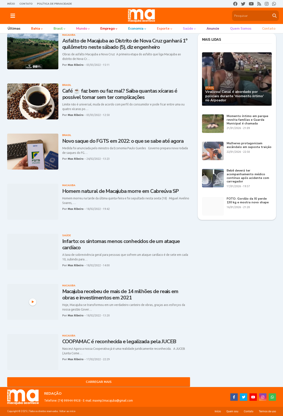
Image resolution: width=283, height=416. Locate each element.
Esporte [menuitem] (163, 28)
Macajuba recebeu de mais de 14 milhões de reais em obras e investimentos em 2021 (120, 294)
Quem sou (232, 411)
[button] (12, 15)
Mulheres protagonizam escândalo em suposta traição (249, 145)
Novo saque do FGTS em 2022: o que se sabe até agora (123, 141)
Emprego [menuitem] (107, 28)
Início (11, 3)
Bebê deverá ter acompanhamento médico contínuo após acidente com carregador (248, 176)
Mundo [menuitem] (81, 28)
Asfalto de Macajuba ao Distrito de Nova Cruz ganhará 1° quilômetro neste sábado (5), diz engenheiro (124, 44)
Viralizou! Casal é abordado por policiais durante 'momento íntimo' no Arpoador (234, 96)
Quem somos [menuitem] (240, 28)
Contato (26, 3)
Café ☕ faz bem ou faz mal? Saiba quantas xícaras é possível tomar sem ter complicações (119, 94)
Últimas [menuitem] (14, 28)
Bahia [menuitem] (35, 28)
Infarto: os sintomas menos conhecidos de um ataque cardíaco (121, 244)
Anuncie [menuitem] (213, 28)
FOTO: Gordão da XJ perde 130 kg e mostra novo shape (248, 200)
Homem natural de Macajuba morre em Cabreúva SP (120, 191)
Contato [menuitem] (268, 28)
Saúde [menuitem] (188, 28)
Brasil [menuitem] (58, 28)
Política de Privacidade (54, 3)
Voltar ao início (67, 411)
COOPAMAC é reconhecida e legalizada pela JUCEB (119, 341)
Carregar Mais (98, 382)
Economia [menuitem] (135, 28)
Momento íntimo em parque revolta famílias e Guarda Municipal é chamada (247, 119)
